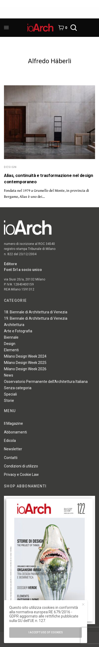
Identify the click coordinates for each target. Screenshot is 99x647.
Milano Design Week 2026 (25, 369)
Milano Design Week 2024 (25, 356)
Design (10, 167)
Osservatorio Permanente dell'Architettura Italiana (46, 381)
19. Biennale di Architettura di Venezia (35, 318)
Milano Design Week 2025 (25, 362)
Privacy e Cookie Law (21, 474)
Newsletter (13, 449)
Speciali (10, 394)
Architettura (14, 325)
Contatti (10, 458)
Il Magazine (13, 423)
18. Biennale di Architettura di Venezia (35, 312)
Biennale (11, 337)
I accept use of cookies (46, 632)
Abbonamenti (15, 432)
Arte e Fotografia (18, 331)
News (8, 375)
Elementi (11, 350)
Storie (9, 400)
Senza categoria (17, 388)
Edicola (10, 440)
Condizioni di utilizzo (21, 466)
